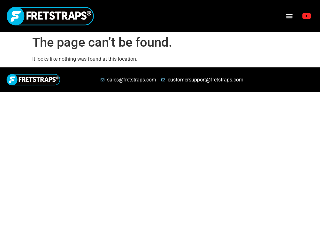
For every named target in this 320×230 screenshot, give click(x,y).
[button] (289, 16)
